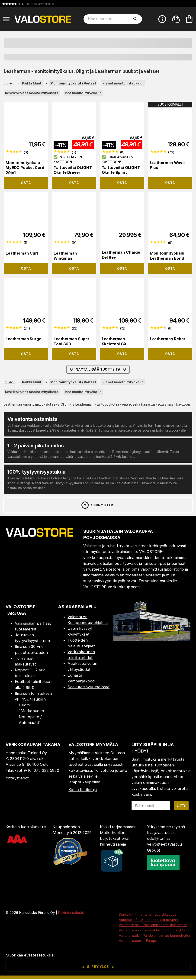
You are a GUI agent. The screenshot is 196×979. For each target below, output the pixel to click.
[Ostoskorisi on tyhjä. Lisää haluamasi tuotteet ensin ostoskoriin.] (189, 19)
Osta (26, 183)
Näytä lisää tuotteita (98, 369)
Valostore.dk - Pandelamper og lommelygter (154, 935)
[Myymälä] (151, 639)
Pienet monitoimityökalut (123, 83)
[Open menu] (6, 19)
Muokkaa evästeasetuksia (30, 955)
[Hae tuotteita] (109, 19)
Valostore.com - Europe (138, 940)
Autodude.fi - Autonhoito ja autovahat (149, 920)
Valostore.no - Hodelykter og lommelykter (153, 930)
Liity (181, 806)
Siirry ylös (97, 505)
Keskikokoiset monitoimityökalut (31, 93)
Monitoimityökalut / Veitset (73, 83)
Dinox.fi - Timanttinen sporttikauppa (148, 914)
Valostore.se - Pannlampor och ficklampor (153, 925)
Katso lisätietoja (82, 789)
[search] (135, 19)
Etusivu (9, 83)
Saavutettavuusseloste (88, 687)
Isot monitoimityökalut (83, 93)
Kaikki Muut (31, 83)
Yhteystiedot (17, 778)
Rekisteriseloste (71, 912)
